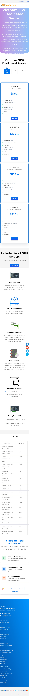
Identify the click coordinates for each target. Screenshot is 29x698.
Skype (20, 588)
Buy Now (14, 118)
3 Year (14, 76)
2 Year (22, 70)
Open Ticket (16, 591)
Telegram (12, 588)
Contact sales (14, 265)
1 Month (6, 71)
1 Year (14, 70)
